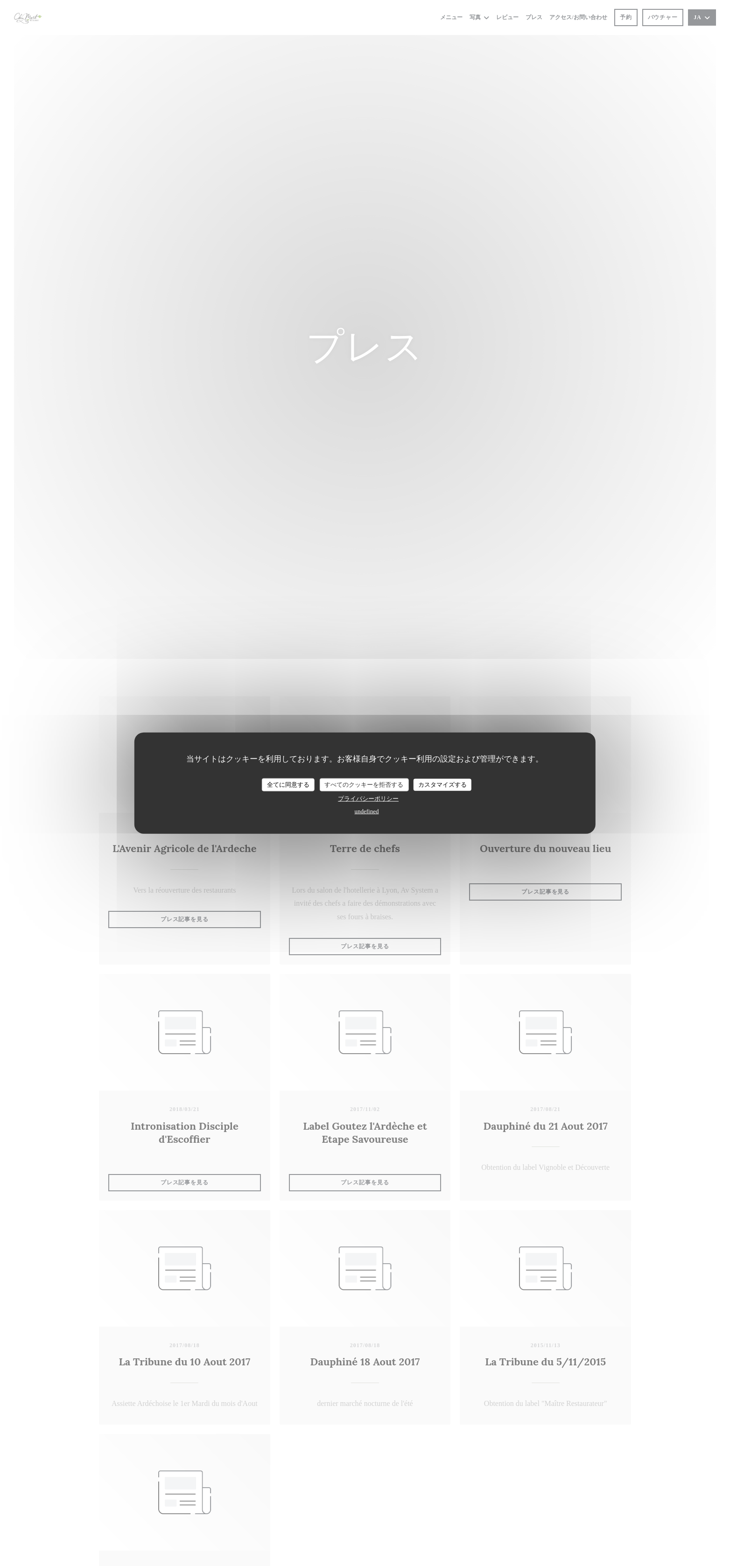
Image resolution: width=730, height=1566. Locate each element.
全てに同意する (288, 784)
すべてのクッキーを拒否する (363, 784)
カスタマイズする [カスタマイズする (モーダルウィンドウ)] (442, 784)
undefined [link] (367, 810)
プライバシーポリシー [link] (368, 798)
